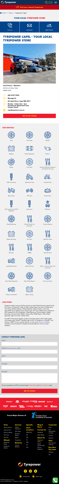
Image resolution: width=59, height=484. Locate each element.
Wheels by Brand (7, 443)
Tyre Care (6, 435)
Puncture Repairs (17, 434)
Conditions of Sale (17, 481)
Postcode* (4, 364)
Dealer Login (39, 476)
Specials (29, 425)
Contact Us (41, 430)
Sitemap (26, 481)
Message (29, 30)
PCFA (50, 427)
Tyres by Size (7, 430)
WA (27, 437)
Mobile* (11, 348)
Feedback (40, 432)
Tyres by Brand (8, 427)
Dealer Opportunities (41, 444)
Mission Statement (40, 448)
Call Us (9, 30)
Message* (5, 371)
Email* (3, 356)
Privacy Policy (33, 385)
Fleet (50, 441)
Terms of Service (44, 385)
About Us (41, 438)
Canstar (51, 435)
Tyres (6, 425)
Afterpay (51, 452)
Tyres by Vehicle (8, 432)
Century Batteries (17, 446)
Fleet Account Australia (52, 443)
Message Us (12, 98)
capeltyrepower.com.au (16, 110)
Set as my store (29, 116)
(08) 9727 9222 (13, 95)
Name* (4, 340)
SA (27, 440)
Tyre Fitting (18, 431)
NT (27, 445)
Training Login (26, 476)
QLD (27, 442)
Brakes (17, 437)
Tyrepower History (40, 440)
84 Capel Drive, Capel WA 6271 (19, 101)
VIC (27, 435)
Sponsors (51, 438)
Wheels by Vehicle (7, 447)
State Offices (40, 435)
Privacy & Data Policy (5, 481)
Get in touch (29, 391)
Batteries (18, 443)
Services (18, 425)
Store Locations (30, 429)
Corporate (53, 425)
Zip (49, 454)
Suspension (18, 440)
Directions (49, 30)
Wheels (7, 440)
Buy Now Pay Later (52, 448)
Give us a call (43, 322)
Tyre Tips (6, 437)
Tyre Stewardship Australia (52, 431)
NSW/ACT (29, 432)
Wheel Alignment (17, 428)
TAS (27, 447)
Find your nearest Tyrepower (31, 7)
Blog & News (40, 426)
